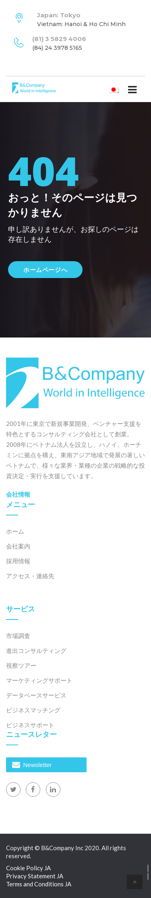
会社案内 (18, 546)
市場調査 (18, 635)
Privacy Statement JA (34, 876)
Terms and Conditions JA (38, 884)
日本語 (115, 89)
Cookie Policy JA (28, 867)
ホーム (15, 531)
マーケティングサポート (39, 680)
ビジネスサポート (30, 724)
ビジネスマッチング (33, 710)
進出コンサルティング (36, 650)
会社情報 (18, 494)
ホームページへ (45, 269)
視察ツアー (21, 665)
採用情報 (18, 561)
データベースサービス (36, 695)
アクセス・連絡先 (30, 575)
